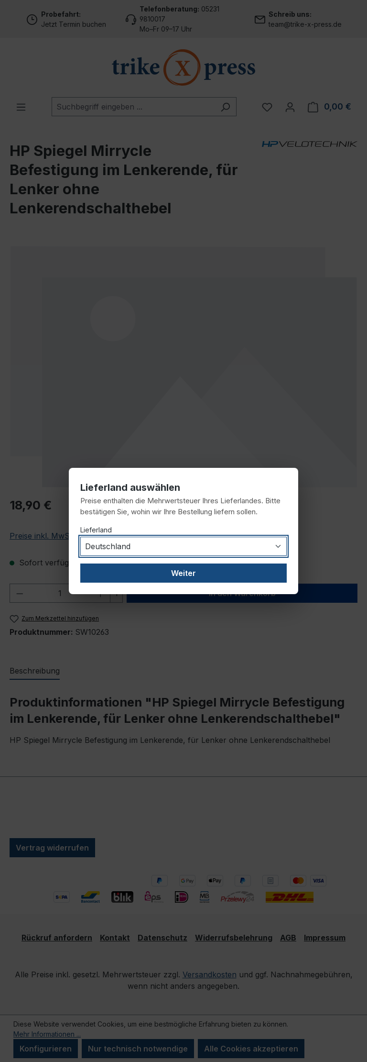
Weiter (183, 573)
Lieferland (96, 530)
